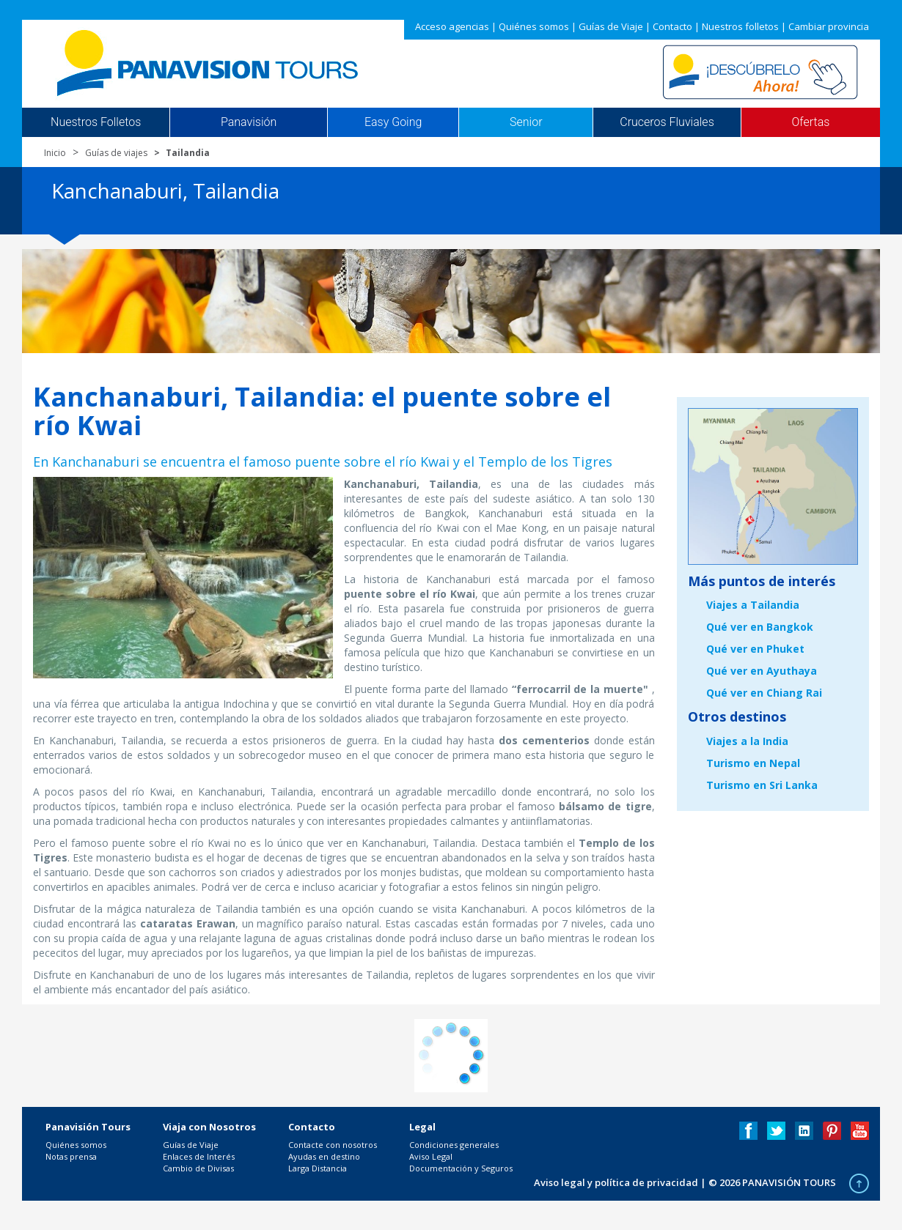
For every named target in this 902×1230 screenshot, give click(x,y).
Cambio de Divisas (198, 1168)
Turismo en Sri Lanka (762, 785)
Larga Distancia (317, 1168)
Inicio (55, 153)
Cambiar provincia (828, 26)
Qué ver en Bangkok (759, 627)
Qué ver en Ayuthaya (761, 671)
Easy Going (393, 122)
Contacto (672, 26)
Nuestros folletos (740, 26)
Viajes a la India (747, 741)
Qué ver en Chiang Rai (764, 693)
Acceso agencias (452, 26)
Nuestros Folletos (96, 122)
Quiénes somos (534, 26)
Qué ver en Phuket (755, 649)
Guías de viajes (116, 153)
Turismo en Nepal (753, 763)
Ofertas (811, 122)
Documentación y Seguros (461, 1168)
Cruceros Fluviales (667, 122)
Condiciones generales (454, 1144)
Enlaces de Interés (199, 1156)
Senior (526, 122)
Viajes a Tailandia (752, 605)
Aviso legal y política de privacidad (616, 1182)
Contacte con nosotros (332, 1144)
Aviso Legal (430, 1156)
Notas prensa (71, 1156)
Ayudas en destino (324, 1156)
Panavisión (248, 122)
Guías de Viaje (611, 26)
